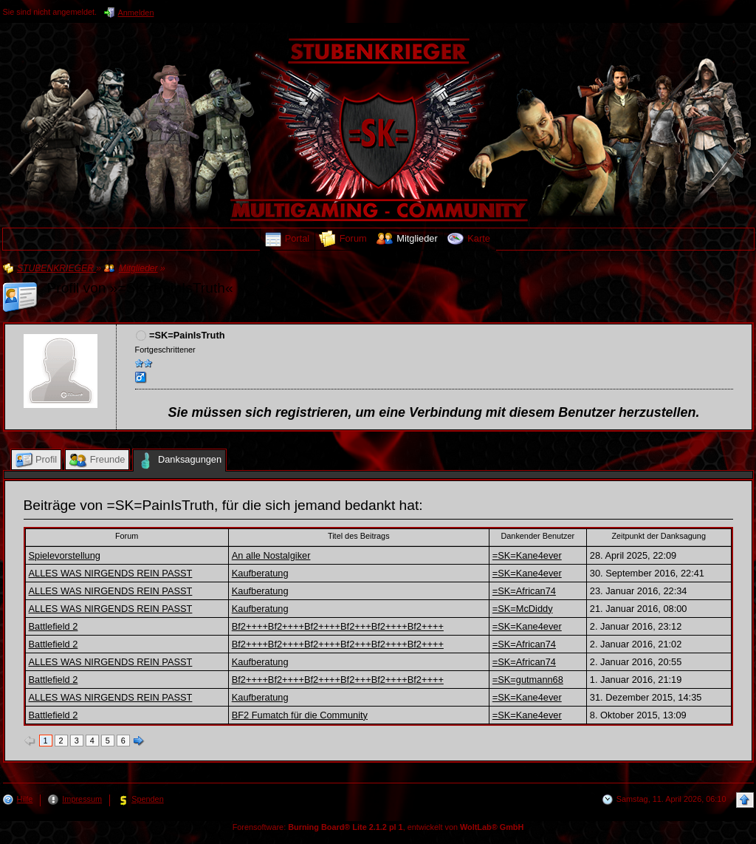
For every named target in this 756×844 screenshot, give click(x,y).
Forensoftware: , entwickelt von (378, 827)
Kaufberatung (260, 573)
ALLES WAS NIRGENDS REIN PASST (111, 573)
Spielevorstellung (64, 555)
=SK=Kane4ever (527, 555)
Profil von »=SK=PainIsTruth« (140, 288)
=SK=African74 (524, 590)
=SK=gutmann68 (527, 679)
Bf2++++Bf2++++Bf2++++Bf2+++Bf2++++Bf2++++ (338, 626)
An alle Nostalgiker (271, 555)
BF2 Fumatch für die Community (300, 715)
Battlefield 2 (53, 626)
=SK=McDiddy (522, 608)
